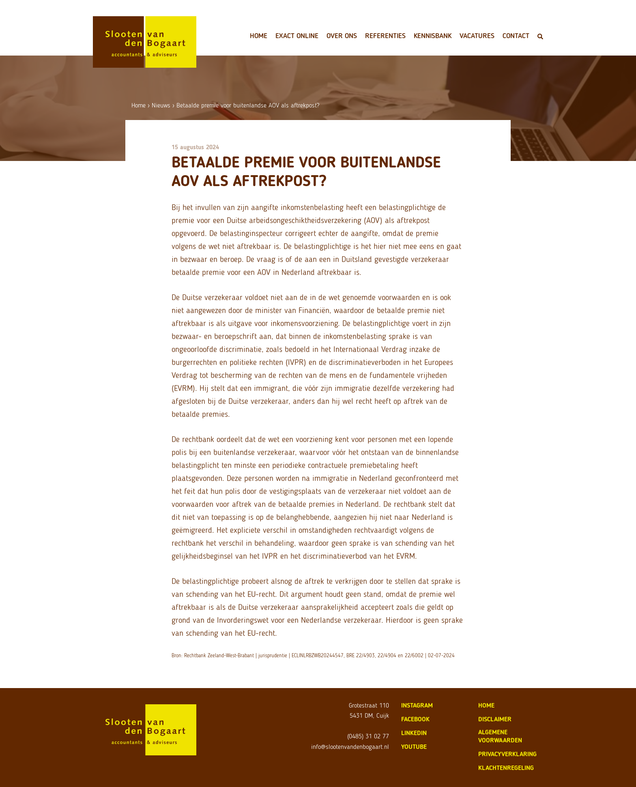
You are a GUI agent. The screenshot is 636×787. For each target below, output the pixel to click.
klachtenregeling (506, 768)
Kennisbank (432, 35)
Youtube (414, 747)
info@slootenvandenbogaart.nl (350, 747)
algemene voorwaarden (500, 736)
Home (258, 35)
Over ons (342, 35)
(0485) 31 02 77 (368, 736)
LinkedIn (414, 733)
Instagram (417, 705)
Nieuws (161, 105)
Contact (516, 35)
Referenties (385, 35)
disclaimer (494, 719)
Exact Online (296, 35)
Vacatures (477, 35)
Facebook (415, 719)
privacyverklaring (507, 754)
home (486, 705)
